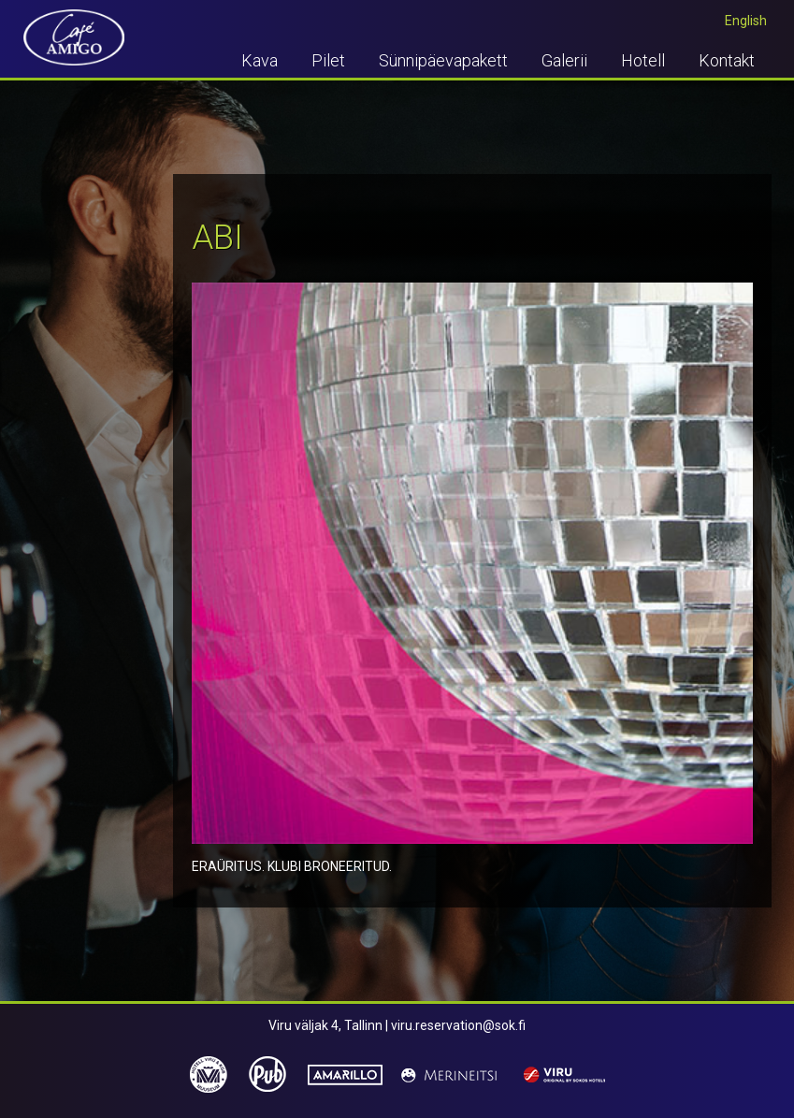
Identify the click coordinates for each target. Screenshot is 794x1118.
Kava (259, 60)
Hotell (643, 60)
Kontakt (727, 60)
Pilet (328, 60)
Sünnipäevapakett (443, 60)
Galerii (564, 60)
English (746, 20)
